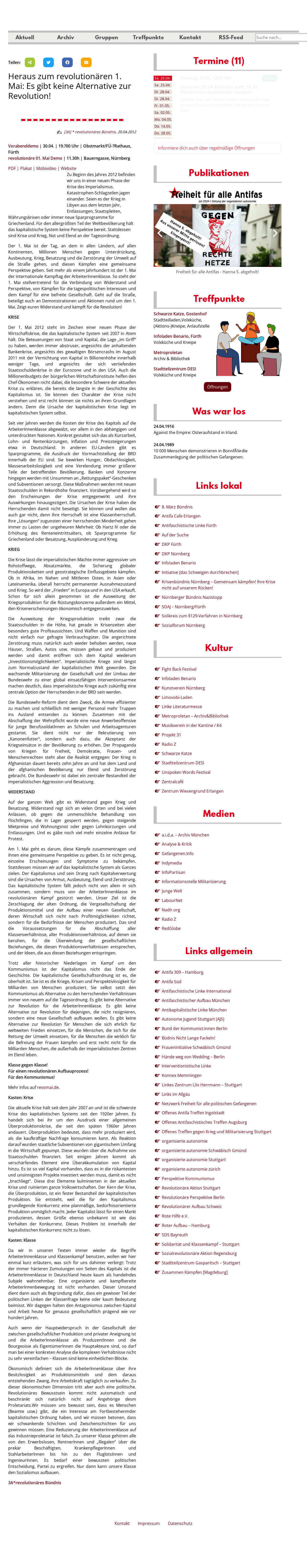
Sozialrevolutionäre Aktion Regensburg (199, 1253)
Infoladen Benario (179, 563)
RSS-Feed (231, 38)
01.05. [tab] (162, 105)
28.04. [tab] (162, 91)
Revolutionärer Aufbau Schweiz (192, 1206)
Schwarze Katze (177, 753)
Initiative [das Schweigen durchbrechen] (200, 572)
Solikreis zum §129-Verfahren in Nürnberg (202, 616)
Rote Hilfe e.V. (175, 1216)
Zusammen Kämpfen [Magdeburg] (195, 1272)
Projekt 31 (171, 735)
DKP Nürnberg (176, 554)
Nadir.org (171, 910)
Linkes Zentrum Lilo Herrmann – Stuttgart (202, 1085)
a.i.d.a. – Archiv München (185, 835)
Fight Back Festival (179, 669)
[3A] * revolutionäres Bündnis (90, 131)
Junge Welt (172, 891)
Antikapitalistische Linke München (194, 1010)
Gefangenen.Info (178, 853)
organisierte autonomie (184, 1141)
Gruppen (106, 38)
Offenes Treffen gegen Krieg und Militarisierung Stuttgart (217, 1131)
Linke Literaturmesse (182, 706)
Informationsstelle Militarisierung (194, 881)
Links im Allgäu (176, 1094)
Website (68, 168)
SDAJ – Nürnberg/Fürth (184, 607)
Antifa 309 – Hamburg (182, 972)
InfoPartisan (173, 872)
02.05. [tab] (162, 112)
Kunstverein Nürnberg (183, 688)
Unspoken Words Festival (186, 772)
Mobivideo (46, 168)
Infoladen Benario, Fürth (177, 336)
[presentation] (160, 233)
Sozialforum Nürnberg (183, 625)
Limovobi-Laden (177, 697)
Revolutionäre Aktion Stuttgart (191, 1188)
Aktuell (25, 38)
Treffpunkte (148, 38)
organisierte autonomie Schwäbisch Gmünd (204, 1150)
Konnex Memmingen (182, 1075)
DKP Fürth (171, 544)
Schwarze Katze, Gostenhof (180, 314)
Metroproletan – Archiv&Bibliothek (195, 716)
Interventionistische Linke (186, 1066)
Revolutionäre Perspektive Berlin (193, 1197)
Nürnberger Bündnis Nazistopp (192, 597)
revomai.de (48, 1087)
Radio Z (169, 744)
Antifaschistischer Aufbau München (196, 1000)
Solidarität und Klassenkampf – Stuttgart (201, 1244)
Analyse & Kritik (177, 844)
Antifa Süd (171, 981)
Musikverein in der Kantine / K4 (192, 725)
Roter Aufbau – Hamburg (186, 1225)
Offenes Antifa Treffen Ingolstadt (193, 1113)
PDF (12, 168)
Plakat (26, 168)
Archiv (65, 38)
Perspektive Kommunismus (188, 1178)
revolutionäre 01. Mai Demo (35, 158)
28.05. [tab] (162, 133)
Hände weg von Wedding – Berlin (193, 1057)
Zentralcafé (172, 781)
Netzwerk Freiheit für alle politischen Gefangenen (209, 1103)
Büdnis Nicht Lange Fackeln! (188, 1038)
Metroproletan (168, 352)
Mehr (269, 78)
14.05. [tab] (162, 126)
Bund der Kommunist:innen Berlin (194, 1028)
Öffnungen (217, 387)
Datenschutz (180, 1523)
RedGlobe (171, 928)
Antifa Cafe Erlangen (181, 516)
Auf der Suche (175, 535)
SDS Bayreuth (175, 1235)
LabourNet (172, 900)
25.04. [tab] (162, 78)
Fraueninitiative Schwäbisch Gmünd (196, 1047)
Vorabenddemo (23, 146)
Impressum (149, 1523)
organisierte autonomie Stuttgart (194, 1159)
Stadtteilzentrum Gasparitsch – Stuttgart (201, 1263)
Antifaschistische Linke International (196, 991)
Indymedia (172, 863)
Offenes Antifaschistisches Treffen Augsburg (204, 1122)
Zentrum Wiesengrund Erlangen (193, 791)
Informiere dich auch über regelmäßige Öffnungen (206, 148)
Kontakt (190, 38)
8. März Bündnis (177, 507)
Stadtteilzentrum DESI (175, 369)
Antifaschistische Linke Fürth (189, 525)
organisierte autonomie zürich (191, 1169)
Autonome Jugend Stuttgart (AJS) (193, 1019)
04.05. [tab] (163, 119)
